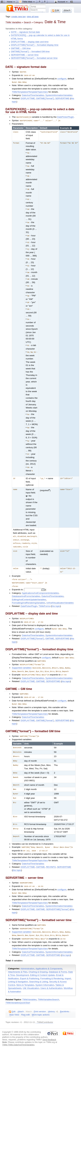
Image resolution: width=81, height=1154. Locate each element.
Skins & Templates (25, 975)
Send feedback (49, 1030)
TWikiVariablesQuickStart (17, 993)
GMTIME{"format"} (45, 98)
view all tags (33, 16)
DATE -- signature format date (25, 32)
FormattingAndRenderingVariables (28, 596)
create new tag (18, 16)
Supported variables (21, 660)
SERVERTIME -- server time (24, 55)
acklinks (64, 1001)
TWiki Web (27, 1)
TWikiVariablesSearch (48, 989)
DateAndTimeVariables (33, 95)
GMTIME (49, 632)
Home (11, 1)
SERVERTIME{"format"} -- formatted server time (34, 58)
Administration (27, 958)
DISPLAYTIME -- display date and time (30, 42)
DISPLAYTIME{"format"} (32, 632)
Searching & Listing (38, 972)
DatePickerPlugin (65, 116)
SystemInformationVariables (59, 95)
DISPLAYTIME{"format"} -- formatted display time (34, 45)
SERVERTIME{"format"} (57, 900)
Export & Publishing (29, 968)
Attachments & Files (17, 962)
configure (61, 78)
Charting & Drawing (38, 962)
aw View (14, 1005)
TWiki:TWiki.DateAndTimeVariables (18, 1035)
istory (51, 1001)
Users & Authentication (51, 978)
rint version (40, 1001)
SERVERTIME (62, 98)
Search (27, 22)
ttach (21, 1001)
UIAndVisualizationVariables (60, 596)
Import (68, 968)
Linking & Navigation (18, 972)
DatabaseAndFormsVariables (26, 590)
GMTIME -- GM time (21, 48)
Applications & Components (48, 958)
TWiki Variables (13, 22)
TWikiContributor (45, 1012)
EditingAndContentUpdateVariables (29, 593)
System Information (44, 975)
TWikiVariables (29, 989)
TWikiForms (44, 600)
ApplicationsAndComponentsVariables (40, 587)
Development (22, 965)
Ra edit (25, 1005)
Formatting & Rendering (52, 968)
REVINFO (51, 858)
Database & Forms (58, 962)
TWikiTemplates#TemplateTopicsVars (30, 91)
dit (12, 1001)
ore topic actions (41, 1005)
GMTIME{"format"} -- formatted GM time (30, 51)
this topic (56, 600)
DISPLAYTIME (28, 98)
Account (61, 1)
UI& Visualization (31, 978)
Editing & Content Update (42, 965)
